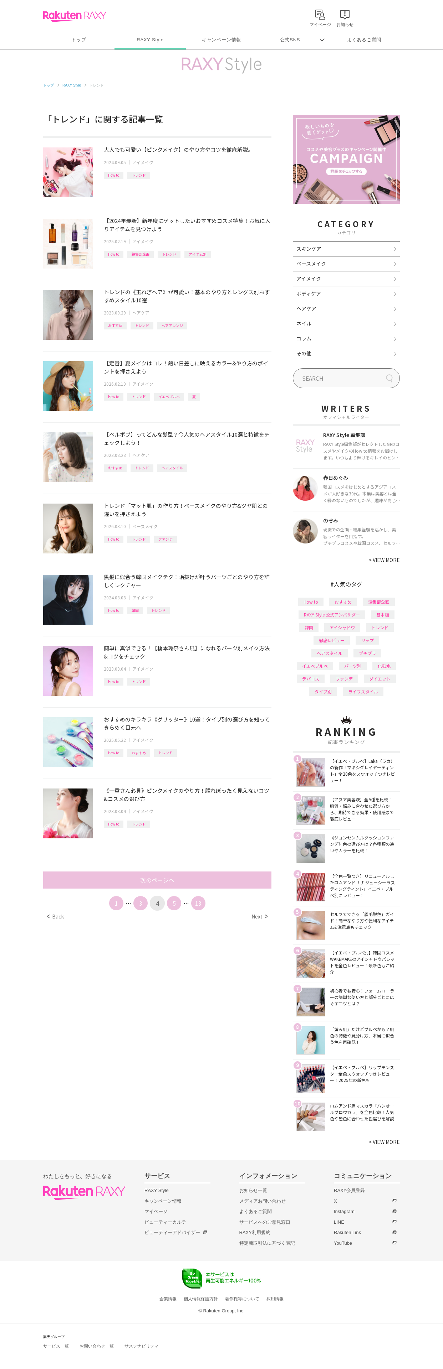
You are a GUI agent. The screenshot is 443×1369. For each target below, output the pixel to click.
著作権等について (242, 1298)
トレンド (139, 175)
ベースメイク (145, 526)
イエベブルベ (169, 396)
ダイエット (380, 679)
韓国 (135, 610)
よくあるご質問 (364, 39)
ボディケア (308, 293)
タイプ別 (323, 691)
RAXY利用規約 (254, 1232)
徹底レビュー (332, 640)
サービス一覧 (56, 1346)
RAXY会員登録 (349, 1190)
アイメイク (142, 162)
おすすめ (115, 325)
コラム (303, 338)
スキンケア (308, 248)
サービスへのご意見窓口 (264, 1222)
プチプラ (367, 653)
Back (55, 916)
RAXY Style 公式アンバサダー (332, 614)
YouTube (343, 1243)
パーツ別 (352, 666)
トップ (78, 39)
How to (113, 175)
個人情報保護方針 (201, 1298)
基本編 (382, 614)
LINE (339, 1222)
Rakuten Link (347, 1232)
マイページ (156, 1211)
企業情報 (168, 1298)
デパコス (310, 679)
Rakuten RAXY (74, 16)
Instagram (344, 1211)
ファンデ (165, 539)
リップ (367, 640)
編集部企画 (140, 254)
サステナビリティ (141, 1346)
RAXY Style (150, 39)
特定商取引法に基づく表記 (267, 1243)
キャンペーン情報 (221, 39)
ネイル (303, 323)
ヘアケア (140, 312)
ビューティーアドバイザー (172, 1232)
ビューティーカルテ (165, 1222)
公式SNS (290, 39)
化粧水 (384, 666)
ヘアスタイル (172, 467)
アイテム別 (198, 254)
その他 (303, 353)
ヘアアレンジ (172, 325)
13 (198, 903)
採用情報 (275, 1298)
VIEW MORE (384, 559)
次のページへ (157, 880)
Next (259, 916)
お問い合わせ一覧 (97, 1346)
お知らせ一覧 (253, 1190)
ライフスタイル (363, 691)
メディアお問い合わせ (262, 1201)
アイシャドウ (342, 627)
